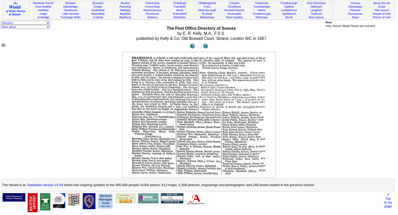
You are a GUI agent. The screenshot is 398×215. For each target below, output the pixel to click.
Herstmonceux (152, 10)
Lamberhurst (289, 10)
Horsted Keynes (234, 10)
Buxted (125, 3)
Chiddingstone (207, 3)
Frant (207, 6)
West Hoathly (234, 17)
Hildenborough (207, 10)
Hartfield (43, 10)
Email (381, 6)
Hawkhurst (70, 10)
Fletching (125, 6)
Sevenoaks (234, 13)
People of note (382, 13)
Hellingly (125, 10)
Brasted (70, 3)
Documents (355, 13)
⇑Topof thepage (388, 200)
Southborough (262, 13)
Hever (180, 10)
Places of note (382, 17)
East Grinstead (316, 3)
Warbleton (179, 17)
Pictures (355, 10)
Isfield (261, 10)
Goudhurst (234, 6)
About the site (381, 3)
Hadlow (289, 6)
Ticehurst (316, 13)
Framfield (180, 6)
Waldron (152, 17)
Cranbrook (261, 3)
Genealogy (355, 6)
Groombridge (262, 6)
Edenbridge (70, 6)
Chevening (152, 3)
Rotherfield (180, 13)
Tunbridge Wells (70, 17)
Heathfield (98, 10)
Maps (355, 17)
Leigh (43, 13)
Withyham (261, 17)
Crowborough (288, 3)
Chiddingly (179, 3)
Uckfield (98, 17)
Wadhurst (125, 17)
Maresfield (97, 13)
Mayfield (125, 13)
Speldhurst (289, 13)
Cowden (234, 3)
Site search (382, 10)
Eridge (98, 6)
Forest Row (152, 6)
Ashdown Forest (43, 3)
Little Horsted (70, 13)
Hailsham (316, 6)
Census (355, 3)
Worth (289, 17)
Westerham (207, 17)
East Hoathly (43, 6)
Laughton (316, 10)
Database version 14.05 (45, 185)
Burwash (97, 3)
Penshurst (152, 13)
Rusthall (207, 13)
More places (316, 17)
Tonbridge (43, 17)
